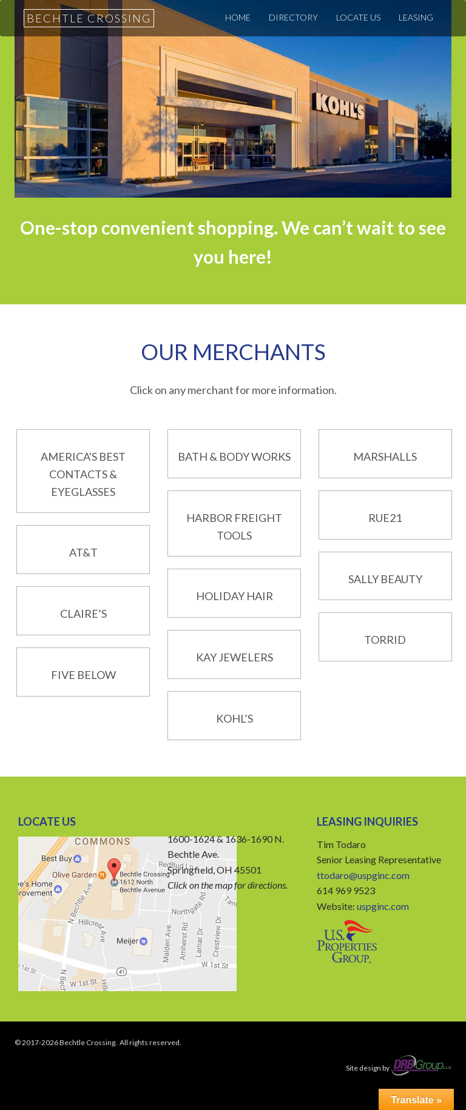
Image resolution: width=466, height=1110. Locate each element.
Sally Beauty (385, 579)
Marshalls (385, 456)
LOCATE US (358, 17)
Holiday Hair (234, 596)
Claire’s (83, 613)
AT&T (83, 552)
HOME (238, 17)
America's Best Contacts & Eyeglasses (83, 474)
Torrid (385, 639)
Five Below (83, 674)
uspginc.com (383, 906)
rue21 (385, 517)
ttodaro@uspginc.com (363, 875)
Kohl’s (234, 718)
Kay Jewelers (234, 657)
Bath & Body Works (234, 456)
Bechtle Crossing (89, 18)
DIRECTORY (293, 17)
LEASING (416, 17)
